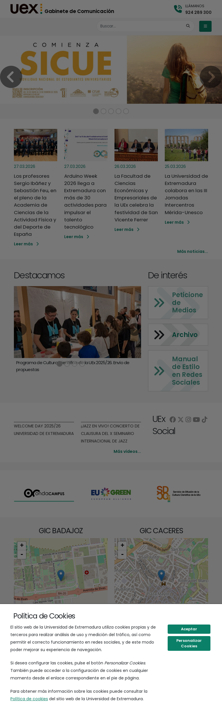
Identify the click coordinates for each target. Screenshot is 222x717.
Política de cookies (29, 699)
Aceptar (189, 629)
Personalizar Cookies (189, 643)
